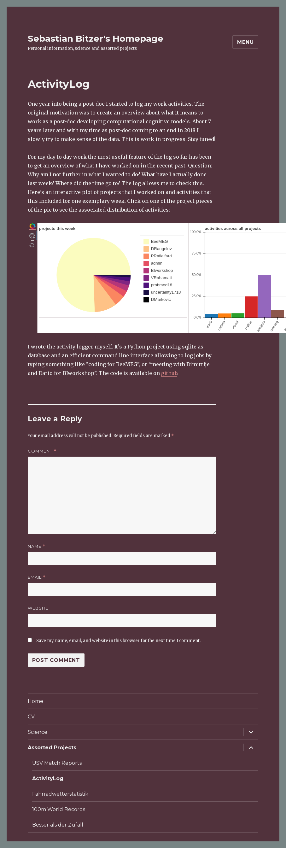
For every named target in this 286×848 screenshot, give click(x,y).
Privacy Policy (109, 844)
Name (36, 546)
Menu (245, 42)
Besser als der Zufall (57, 825)
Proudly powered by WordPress (162, 844)
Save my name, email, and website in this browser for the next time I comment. (118, 640)
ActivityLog (47, 778)
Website (38, 608)
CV (31, 717)
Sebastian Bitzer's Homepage (95, 38)
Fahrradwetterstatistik (60, 794)
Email (37, 577)
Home (35, 701)
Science (37, 732)
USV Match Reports (57, 763)
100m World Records (58, 809)
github (169, 373)
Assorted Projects (52, 748)
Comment (42, 451)
